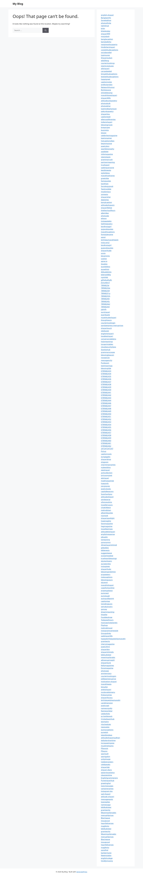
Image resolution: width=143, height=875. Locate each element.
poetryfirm (105, 646)
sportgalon (105, 756)
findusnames (106, 695)
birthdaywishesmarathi (110, 700)
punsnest (105, 593)
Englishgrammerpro (109, 778)
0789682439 (106, 387)
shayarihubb (106, 250)
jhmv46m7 (105, 282)
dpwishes (105, 199)
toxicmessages (107, 786)
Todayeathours (107, 620)
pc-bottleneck (106, 716)
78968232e (105, 288)
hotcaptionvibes (107, 141)
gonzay (104, 609)
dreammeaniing (107, 612)
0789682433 (106, 371)
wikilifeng (105, 60)
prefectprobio (106, 84)
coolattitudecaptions (109, 50)
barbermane (106, 853)
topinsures (105, 55)
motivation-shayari (109, 681)
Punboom (105, 363)
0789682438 (106, 384)
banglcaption (106, 202)
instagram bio (107, 791)
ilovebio (104, 264)
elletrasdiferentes (108, 119)
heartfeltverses (107, 823)
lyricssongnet (106, 475)
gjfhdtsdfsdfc (106, 280)
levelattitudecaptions (110, 76)
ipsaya (103, 133)
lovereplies (105, 802)
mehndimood (106, 628)
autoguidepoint (107, 598)
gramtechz (105, 641)
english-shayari (107, 15)
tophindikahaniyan (109, 108)
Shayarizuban (106, 58)
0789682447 (106, 406)
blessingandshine (108, 571)
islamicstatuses (107, 66)
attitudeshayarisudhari (110, 737)
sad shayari (105, 794)
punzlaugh (105, 596)
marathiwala (106, 684)
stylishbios (105, 173)
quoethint (105, 269)
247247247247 (107, 448)
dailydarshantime (108, 740)
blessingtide (106, 368)
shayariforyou (107, 697)
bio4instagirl (106, 226)
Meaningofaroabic (108, 812)
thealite (104, 614)
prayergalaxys (107, 590)
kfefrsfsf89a (106, 274)
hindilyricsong (107, 861)
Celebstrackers (107, 762)
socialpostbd (106, 52)
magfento (105, 826)
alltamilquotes (107, 513)
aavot (103, 237)
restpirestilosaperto (109, 44)
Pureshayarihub (107, 780)
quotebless (105, 266)
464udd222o (106, 272)
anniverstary (106, 673)
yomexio (104, 194)
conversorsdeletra (108, 339)
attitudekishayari (108, 531)
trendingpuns (106, 604)
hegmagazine (106, 526)
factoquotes (106, 181)
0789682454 (106, 424)
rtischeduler (106, 724)
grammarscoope (108, 352)
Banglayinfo (106, 17)
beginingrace (106, 143)
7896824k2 (105, 304)
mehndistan (106, 510)
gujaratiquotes (107, 229)
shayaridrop (106, 459)
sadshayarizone (107, 167)
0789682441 (106, 392)
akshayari (105, 478)
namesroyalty (106, 708)
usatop (104, 258)
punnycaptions (107, 729)
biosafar (104, 687)
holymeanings (107, 341)
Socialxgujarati (107, 186)
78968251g (105, 293)
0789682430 (106, 389)
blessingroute (106, 125)
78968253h (105, 296)
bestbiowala (106, 170)
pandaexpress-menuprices (112, 325)
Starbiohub (105, 349)
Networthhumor (108, 87)
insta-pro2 (105, 242)
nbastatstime (106, 775)
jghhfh (103, 309)
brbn (103, 28)
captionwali (106, 116)
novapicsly (105, 357)
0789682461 (106, 443)
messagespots (107, 799)
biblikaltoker (106, 807)
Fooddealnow (106, 617)
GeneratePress (81, 872)
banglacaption (107, 39)
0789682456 (106, 430)
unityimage (105, 759)
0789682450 (106, 414)
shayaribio (105, 649)
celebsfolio (105, 713)
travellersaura (107, 505)
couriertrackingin (108, 323)
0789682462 (106, 446)
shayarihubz (106, 569)
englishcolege (107, 858)
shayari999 (105, 34)
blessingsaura (107, 580)
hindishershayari (108, 47)
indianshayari (106, 122)
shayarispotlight (108, 518)
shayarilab (105, 767)
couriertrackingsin (108, 676)
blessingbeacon (107, 355)
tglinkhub (105, 25)
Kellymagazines (107, 665)
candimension (107, 703)
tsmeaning (105, 539)
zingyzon (104, 462)
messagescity (106, 360)
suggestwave (106, 553)
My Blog (18, 3)
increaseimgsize (107, 743)
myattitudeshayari (108, 317)
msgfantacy (106, 191)
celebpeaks (105, 764)
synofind (104, 850)
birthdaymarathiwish (109, 240)
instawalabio (106, 221)
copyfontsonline (107, 588)
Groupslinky (106, 633)
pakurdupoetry (107, 111)
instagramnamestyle (109, 630)
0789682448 (106, 408)
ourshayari (105, 312)
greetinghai (106, 783)
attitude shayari (107, 796)
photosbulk (105, 103)
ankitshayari (106, 689)
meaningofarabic (108, 657)
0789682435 (106, 376)
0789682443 (106, 398)
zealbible (104, 151)
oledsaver (105, 331)
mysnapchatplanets (109, 622)
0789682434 (106, 373)
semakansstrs (107, 606)
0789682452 (106, 419)
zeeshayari (105, 470)
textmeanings (107, 365)
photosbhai (106, 106)
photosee (105, 671)
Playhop (104, 625)
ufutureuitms (106, 502)
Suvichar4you (106, 494)
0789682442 (106, 395)
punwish (104, 732)
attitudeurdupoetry (109, 100)
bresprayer (105, 127)
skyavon (104, 582)
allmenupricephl (108, 660)
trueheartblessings (109, 558)
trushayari (105, 165)
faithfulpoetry (106, 224)
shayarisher (106, 197)
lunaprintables (107, 344)
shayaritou (105, 114)
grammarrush (107, 159)
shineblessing (106, 92)
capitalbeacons (107, 491)
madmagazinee (107, 480)
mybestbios (106, 467)
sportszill (104, 754)
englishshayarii (107, 333)
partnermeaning (108, 162)
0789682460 (106, 440)
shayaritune (106, 662)
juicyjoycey (105, 486)
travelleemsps (107, 529)
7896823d (105, 285)
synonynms (106, 542)
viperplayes (106, 157)
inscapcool (105, 820)
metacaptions (106, 577)
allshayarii (105, 68)
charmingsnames (108, 464)
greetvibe (105, 178)
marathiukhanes (108, 175)
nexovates (105, 727)
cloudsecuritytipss (108, 347)
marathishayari (107, 585)
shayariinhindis (107, 652)
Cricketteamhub (107, 719)
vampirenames (107, 788)
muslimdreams (107, 746)
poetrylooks (106, 489)
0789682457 (106, 432)
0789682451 (106, 416)
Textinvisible (106, 189)
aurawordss (106, 564)
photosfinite (106, 23)
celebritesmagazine (109, 135)
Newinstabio (106, 855)
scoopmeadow (107, 555)
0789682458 (106, 435)
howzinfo (105, 483)
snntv (103, 253)
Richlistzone (106, 90)
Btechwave (105, 818)
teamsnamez (106, 138)
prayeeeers (105, 574)
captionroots (106, 454)
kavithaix (104, 183)
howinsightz (106, 521)
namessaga (106, 804)
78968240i (105, 298)
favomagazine (107, 523)
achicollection (106, 473)
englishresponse (108, 534)
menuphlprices (107, 815)
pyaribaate (105, 315)
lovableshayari (107, 336)
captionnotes (106, 82)
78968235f (105, 290)
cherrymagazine (108, 644)
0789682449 (106, 411)
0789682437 (106, 382)
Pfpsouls (104, 748)
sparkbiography (107, 149)
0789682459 (106, 438)
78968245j (105, 301)
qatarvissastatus (108, 772)
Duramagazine (107, 668)
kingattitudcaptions (109, 74)
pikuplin (104, 537)
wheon (104, 218)
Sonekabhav (106, 20)
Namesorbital (106, 711)
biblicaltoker (106, 655)
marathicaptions (108, 232)
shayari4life (106, 98)
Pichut (103, 451)
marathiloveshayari (109, 95)
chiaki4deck (106, 507)
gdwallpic (105, 547)
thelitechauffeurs (108, 210)
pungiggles (105, 456)
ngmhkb (104, 277)
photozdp (105, 216)
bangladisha (106, 42)
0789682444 (106, 400)
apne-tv (104, 261)
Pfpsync (104, 751)
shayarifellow (106, 207)
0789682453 (106, 422)
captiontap (105, 601)
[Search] (45, 30)
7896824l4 (105, 307)
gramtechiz (105, 810)
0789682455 (106, 427)
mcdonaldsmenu (108, 692)
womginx (105, 721)
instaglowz (105, 566)
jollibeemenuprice (108, 679)
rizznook (104, 515)
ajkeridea (105, 213)
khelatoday (105, 31)
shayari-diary (106, 770)
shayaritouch (106, 328)
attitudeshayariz (108, 205)
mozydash (105, 36)
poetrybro (105, 146)
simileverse (105, 499)
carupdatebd (106, 71)
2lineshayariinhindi (109, 545)
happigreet (105, 79)
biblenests (105, 550)
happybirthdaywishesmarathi (113, 638)
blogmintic (105, 256)
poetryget (105, 705)
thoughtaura (106, 320)
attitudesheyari (107, 497)
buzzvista (105, 130)
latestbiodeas (106, 735)
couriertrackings (108, 63)
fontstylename (107, 234)
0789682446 (106, 403)
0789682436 (106, 379)
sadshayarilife (107, 636)
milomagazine (107, 154)
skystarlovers (106, 561)
